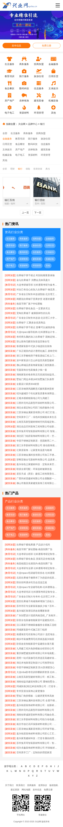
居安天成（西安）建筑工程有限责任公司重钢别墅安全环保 (37, 473)
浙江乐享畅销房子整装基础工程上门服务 (37, 355)
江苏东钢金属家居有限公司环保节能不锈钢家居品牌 (37, 728)
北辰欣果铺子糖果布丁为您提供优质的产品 (37, 577)
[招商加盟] (10, 275)
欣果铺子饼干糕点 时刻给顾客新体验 (35, 275)
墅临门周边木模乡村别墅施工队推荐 (35, 379)
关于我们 (9, 785)
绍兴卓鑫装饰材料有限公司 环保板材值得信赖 (37, 747)
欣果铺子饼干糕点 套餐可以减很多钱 (35, 327)
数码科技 (32, 144)
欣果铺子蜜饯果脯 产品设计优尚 (33, 544)
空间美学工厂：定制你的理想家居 (34, 752)
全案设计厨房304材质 (27, 384)
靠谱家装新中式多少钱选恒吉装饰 (34, 346)
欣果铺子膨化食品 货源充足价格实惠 (35, 558)
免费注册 (46, 45)
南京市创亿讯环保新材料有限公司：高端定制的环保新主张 (37, 724)
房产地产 (20, 149)
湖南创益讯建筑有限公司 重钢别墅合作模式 (37, 681)
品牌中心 (32, 124)
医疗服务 (32, 138)
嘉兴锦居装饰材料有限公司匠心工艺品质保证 (37, 733)
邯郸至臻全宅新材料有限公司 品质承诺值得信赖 (37, 459)
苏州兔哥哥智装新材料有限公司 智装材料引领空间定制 (37, 431)
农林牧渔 (32, 149)
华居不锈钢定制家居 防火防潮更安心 (35, 667)
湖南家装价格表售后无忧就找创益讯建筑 (37, 374)
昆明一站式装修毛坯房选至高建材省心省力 (37, 658)
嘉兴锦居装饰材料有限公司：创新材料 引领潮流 (37, 705)
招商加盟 (41, 133)
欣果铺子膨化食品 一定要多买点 (33, 308)
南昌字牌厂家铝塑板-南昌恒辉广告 (34, 549)
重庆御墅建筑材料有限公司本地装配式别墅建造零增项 (37, 653)
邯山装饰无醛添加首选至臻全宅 (32, 341)
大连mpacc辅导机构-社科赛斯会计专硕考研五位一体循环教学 (37, 332)
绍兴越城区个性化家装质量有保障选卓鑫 (37, 393)
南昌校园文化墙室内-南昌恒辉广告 (34, 563)
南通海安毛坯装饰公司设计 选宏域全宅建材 (37, 634)
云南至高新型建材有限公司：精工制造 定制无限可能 (37, 677)
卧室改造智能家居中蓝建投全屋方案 (35, 643)
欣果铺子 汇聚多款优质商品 (30, 322)
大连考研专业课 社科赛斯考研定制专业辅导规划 (37, 568)
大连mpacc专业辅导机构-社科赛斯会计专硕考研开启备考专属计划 (37, 587)
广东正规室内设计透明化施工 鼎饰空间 (36, 351)
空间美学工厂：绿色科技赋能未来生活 (36, 417)
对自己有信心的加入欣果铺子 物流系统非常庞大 (37, 289)
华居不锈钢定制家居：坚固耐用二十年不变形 (37, 440)
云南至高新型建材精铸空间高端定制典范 (37, 421)
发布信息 (16, 45)
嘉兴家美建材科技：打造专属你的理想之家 (37, 738)
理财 (12, 169)
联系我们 (20, 785)
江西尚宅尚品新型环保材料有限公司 (35, 710)
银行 (42, 124)
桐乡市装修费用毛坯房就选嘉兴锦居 (35, 639)
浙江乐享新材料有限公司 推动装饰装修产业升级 (37, 445)
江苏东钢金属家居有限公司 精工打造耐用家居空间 (37, 412)
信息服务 (45, 144)
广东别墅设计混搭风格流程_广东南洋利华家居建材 (37, 615)
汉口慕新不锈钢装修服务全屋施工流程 (36, 625)
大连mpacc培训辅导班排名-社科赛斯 (35, 573)
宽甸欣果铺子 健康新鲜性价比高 (33, 313)
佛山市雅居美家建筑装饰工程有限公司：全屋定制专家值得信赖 (37, 483)
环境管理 (45, 155)
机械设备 (7, 155)
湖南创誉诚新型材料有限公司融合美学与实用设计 (37, 714)
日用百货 (7, 144)
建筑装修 (45, 149)
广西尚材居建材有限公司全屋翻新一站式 (37, 478)
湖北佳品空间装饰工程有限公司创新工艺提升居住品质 (37, 426)
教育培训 (20, 138)
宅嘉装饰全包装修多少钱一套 (31, 369)
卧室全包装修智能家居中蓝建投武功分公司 (37, 620)
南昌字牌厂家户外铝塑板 (29, 303)
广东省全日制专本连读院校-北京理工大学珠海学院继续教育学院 (37, 294)
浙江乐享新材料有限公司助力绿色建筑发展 (37, 719)
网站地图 (26, 789)
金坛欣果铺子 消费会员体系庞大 (33, 280)
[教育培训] (10, 284)
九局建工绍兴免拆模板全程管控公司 (35, 648)
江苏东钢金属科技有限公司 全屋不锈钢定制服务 (37, 700)
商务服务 (28, 133)
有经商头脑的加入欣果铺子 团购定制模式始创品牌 (37, 336)
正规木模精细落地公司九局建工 (32, 398)
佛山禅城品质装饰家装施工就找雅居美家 (37, 365)
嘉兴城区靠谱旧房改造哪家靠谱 (32, 610)
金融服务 (7, 138)
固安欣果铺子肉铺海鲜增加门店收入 (35, 601)
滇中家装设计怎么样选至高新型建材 (35, 360)
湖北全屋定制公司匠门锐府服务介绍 (35, 407)
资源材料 (32, 155)
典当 (48, 169)
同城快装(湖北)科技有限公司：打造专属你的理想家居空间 (37, 686)
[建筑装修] (10, 346)
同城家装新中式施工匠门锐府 (31, 629)
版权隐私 (53, 785)
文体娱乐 (7, 149)
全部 (5, 133)
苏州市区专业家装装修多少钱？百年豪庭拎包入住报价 (37, 606)
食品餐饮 (20, 144)
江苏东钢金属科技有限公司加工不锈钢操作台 (37, 454)
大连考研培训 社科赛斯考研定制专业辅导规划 (37, 591)
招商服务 (31, 785)
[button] (26, 32)
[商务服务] (10, 303)
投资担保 (37, 169)
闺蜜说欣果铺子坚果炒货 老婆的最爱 (35, 299)
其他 (5, 160)
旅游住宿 (45, 138)
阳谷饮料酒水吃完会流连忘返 (31, 582)
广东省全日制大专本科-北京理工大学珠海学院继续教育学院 (37, 596)
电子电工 (20, 155)
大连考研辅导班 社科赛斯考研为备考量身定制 (37, 284)
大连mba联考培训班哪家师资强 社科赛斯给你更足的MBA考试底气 (37, 672)
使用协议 (42, 785)
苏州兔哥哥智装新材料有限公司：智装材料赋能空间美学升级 (37, 743)
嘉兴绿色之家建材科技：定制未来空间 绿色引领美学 (37, 464)
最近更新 (15, 789)
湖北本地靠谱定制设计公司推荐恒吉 (35, 662)
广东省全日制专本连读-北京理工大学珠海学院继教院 (37, 317)
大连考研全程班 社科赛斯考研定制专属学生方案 (37, 554)
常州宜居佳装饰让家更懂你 (30, 691)
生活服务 (15, 133)
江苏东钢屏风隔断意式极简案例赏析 (35, 388)
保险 (28, 169)
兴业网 (21, 124)
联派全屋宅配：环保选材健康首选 (34, 469)
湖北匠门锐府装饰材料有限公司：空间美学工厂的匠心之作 (37, 436)
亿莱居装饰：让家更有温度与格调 (34, 450)
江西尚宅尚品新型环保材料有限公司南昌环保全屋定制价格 (37, 403)
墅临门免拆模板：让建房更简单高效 (35, 695)
